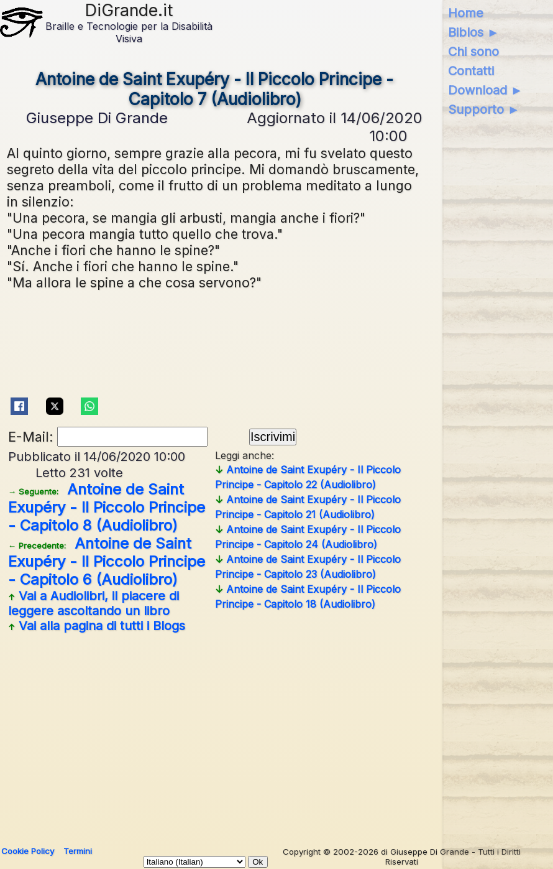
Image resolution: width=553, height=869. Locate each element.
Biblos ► (474, 32)
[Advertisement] (275, 735)
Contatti (471, 70)
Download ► (485, 90)
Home (465, 13)
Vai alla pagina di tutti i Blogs (96, 625)
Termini (77, 851)
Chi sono (473, 51)
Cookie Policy (27, 851)
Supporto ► (484, 109)
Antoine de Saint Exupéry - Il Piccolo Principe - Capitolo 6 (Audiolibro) (106, 561)
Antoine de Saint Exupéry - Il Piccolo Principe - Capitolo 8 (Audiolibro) (106, 507)
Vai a (93, 603)
